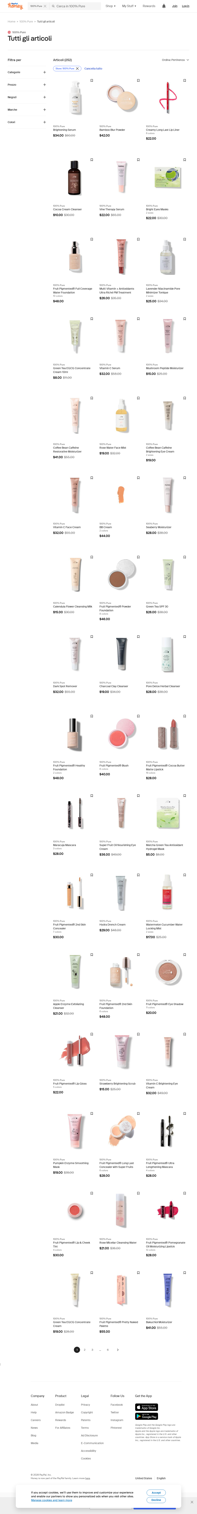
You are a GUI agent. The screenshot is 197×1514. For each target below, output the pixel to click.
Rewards (149, 6)
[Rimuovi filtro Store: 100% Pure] (67, 68)
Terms (85, 1427)
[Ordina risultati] (175, 59)
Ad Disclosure (89, 1435)
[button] (150, 1478)
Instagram (117, 1420)
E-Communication (92, 1443)
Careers (36, 1420)
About (34, 1404)
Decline (156, 1500)
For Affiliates (62, 1427)
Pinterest (116, 1427)
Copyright (87, 1412)
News (34, 1427)
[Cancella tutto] (93, 68)
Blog (33, 1435)
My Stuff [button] (129, 6)
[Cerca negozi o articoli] (64, 6)
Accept (156, 1492)
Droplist (60, 1404)
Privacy (85, 1404)
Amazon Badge (64, 1412)
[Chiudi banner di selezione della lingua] (192, 1502)
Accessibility (88, 1451)
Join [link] (174, 6)
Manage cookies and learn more (51, 1500)
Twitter (115, 1412)
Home (11, 21)
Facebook (117, 1404)
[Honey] (15, 6)
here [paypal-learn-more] (87, 1478)
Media (34, 1443)
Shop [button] (111, 6)
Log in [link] (185, 6)
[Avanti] (118, 1350)
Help (34, 1412)
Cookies (86, 1458)
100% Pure (26, 21)
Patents (85, 1420)
